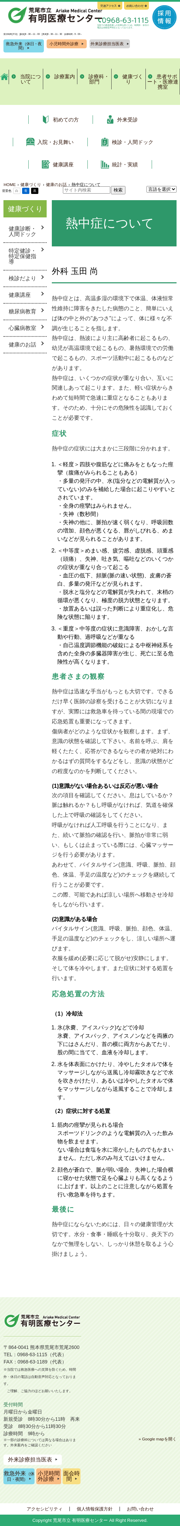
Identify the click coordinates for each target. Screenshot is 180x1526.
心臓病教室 (22, 328)
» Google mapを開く (157, 1439)
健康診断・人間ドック (22, 231)
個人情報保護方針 (95, 1509)
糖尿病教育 (22, 311)
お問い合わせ (140, 1509)
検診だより (22, 278)
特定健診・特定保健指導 (22, 256)
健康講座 (20, 295)
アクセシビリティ (45, 1509)
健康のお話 (22, 345)
